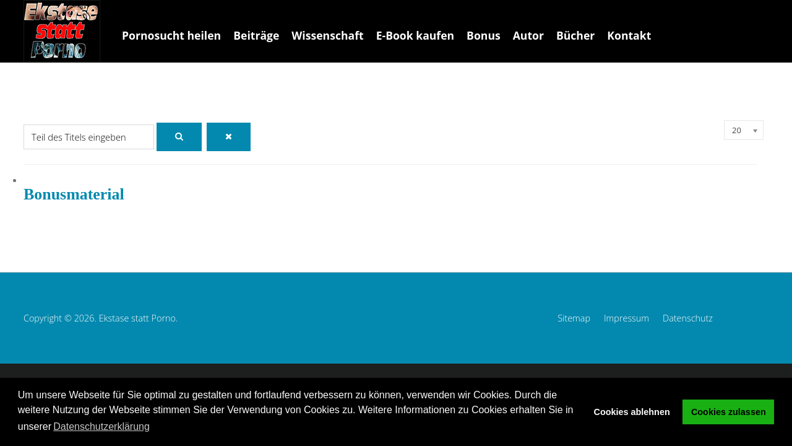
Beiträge (256, 35)
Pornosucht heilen (171, 35)
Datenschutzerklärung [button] (101, 426)
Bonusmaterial (74, 194)
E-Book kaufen (415, 35)
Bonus (484, 35)
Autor (528, 35)
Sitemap (573, 318)
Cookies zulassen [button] (728, 412)
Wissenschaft (327, 35)
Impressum (626, 318)
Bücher (575, 35)
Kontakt (629, 35)
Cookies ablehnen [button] (632, 412)
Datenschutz (688, 318)
